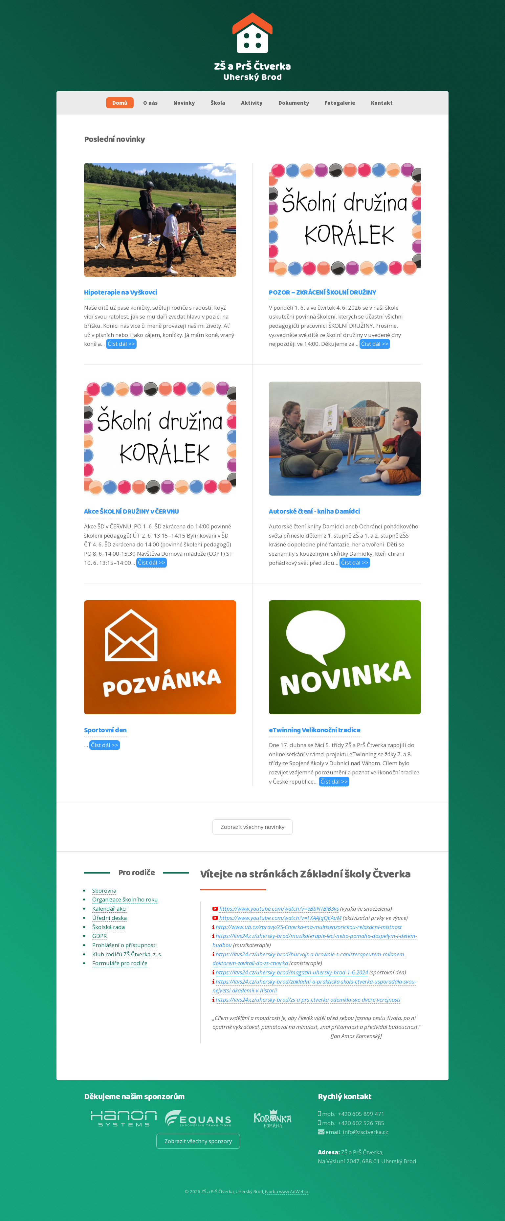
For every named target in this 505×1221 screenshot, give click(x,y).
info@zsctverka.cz (365, 1132)
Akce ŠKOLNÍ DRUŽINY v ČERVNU (131, 512)
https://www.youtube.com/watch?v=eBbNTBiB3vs (279, 908)
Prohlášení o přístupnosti (124, 945)
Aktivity (251, 103)
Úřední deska (109, 917)
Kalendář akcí (109, 908)
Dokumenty (293, 103)
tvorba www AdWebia (286, 1191)
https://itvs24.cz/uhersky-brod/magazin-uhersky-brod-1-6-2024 (292, 972)
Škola (218, 103)
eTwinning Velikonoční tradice (314, 730)
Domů (119, 103)
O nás (150, 103)
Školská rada (108, 927)
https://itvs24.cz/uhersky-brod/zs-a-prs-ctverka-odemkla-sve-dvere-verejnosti (308, 999)
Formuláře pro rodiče (119, 963)
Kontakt (382, 103)
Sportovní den (105, 730)
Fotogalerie (340, 103)
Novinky (184, 103)
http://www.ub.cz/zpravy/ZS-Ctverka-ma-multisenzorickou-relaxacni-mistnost (309, 927)
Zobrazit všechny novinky (252, 827)
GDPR (99, 936)
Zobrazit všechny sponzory (198, 1141)
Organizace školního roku (125, 899)
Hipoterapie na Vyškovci (120, 293)
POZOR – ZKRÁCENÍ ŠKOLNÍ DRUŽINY (322, 293)
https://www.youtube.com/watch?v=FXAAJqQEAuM (280, 917)
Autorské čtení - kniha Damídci (314, 512)
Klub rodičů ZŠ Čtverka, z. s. (127, 954)
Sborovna (104, 890)
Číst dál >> (121, 343)
